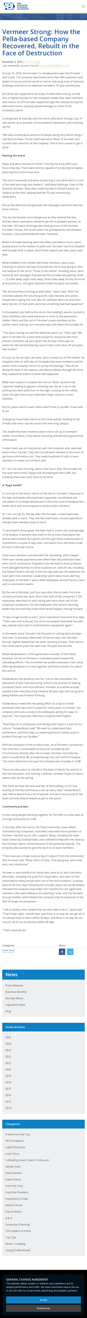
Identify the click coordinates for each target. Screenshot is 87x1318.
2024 (8, 1043)
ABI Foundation (14, 1141)
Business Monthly (16, 992)
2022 (8, 1056)
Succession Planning (17, 1224)
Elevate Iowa (12, 1166)
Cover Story (8, 950)
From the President (16, 1192)
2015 (8, 1101)
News (11, 974)
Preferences (43, 1308)
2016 (8, 1095)
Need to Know (13, 1205)
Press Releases (14, 985)
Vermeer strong (32, 61)
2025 (8, 1037)
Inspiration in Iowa (16, 1198)
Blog (8, 1011)
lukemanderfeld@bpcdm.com (55, 65)
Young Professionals (17, 1250)
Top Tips (10, 1237)
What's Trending (15, 1244)
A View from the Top (17, 1134)
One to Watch (13, 1211)
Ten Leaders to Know (18, 1231)
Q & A (8, 1218)
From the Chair (14, 1186)
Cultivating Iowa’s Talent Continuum (27, 1160)
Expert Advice (13, 1179)
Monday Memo (14, 998)
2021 (8, 1063)
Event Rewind (13, 1173)
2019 (8, 1076)
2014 (8, 1108)
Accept (43, 1299)
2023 (8, 1050)
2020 (8, 1069)
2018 (8, 1082)
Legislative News (15, 1004)
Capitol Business (15, 1147)
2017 (8, 1089)
